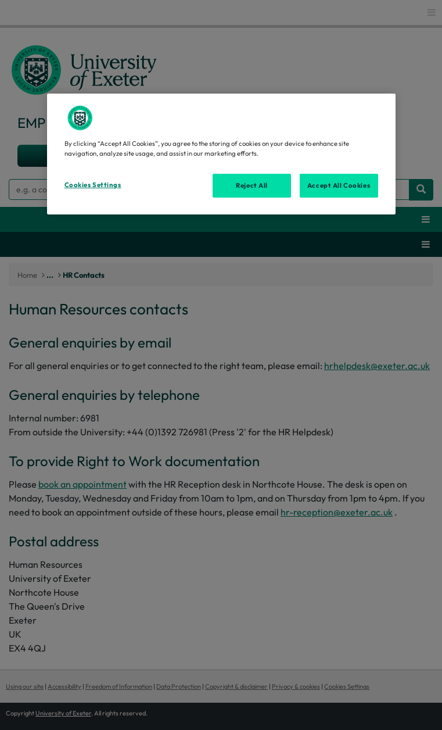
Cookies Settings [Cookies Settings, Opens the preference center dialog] (92, 184)
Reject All (252, 185)
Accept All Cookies (338, 185)
